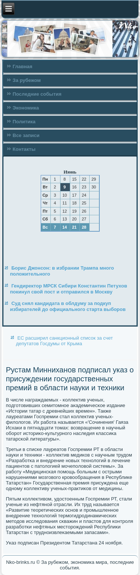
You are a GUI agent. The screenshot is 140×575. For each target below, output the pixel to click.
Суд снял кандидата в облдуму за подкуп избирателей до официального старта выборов (68, 306)
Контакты (24, 149)
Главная (22, 66)
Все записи (26, 135)
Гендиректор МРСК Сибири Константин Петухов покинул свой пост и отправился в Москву (68, 289)
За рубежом (27, 80)
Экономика (26, 108)
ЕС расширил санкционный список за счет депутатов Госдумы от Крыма (64, 340)
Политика (24, 121)
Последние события (37, 94)
